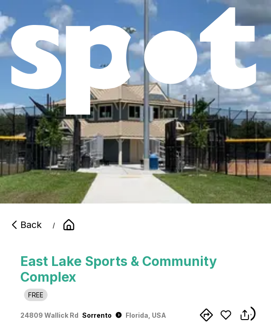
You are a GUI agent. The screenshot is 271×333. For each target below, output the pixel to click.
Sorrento (102, 315)
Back (25, 224)
